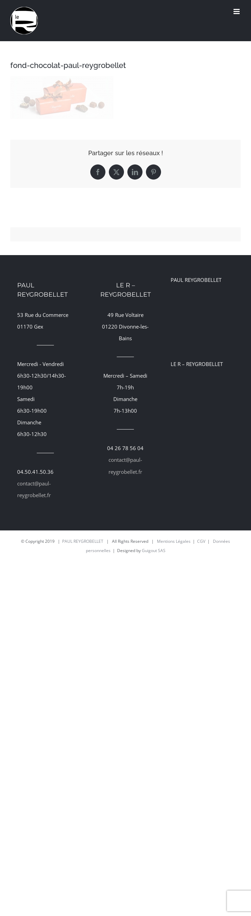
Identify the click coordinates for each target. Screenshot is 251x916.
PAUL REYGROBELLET (82, 541)
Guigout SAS (154, 550)
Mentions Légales (174, 541)
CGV (201, 541)
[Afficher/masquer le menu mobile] (237, 11)
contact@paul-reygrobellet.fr (34, 489)
